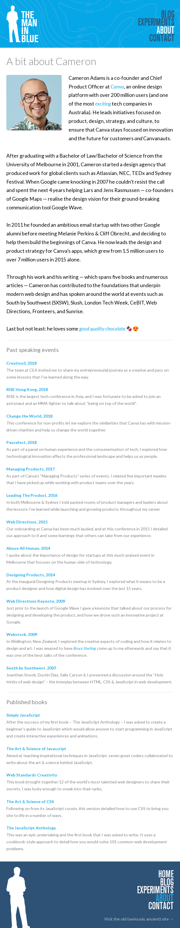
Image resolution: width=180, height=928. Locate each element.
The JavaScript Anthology (31, 827)
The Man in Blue (24, 23)
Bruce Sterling (84, 648)
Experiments (156, 22)
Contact (162, 38)
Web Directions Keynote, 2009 (35, 601)
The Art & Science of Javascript (36, 748)
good (84, 329)
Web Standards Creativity (31, 774)
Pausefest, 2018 (21, 442)
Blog (168, 14)
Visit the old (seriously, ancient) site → (139, 918)
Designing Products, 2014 (30, 574)
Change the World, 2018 (29, 416)
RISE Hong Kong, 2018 (27, 389)
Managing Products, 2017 (30, 468)
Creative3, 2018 (21, 363)
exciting (103, 104)
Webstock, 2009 (21, 634)
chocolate (115, 329)
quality (97, 329)
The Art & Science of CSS (30, 801)
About (166, 30)
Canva (117, 87)
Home (166, 874)
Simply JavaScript (23, 715)
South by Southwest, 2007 (31, 667)
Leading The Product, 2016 (31, 495)
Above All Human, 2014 (28, 548)
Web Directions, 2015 (27, 521)
